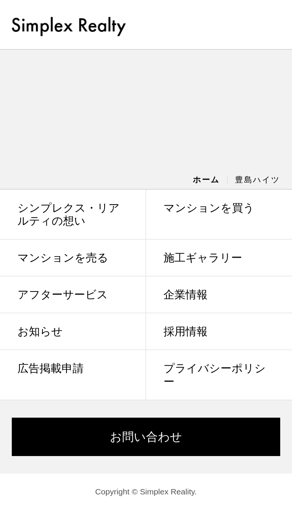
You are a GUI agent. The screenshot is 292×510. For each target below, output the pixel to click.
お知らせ (40, 331)
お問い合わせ (146, 436)
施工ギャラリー (202, 258)
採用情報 (185, 331)
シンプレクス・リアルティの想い (68, 214)
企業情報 (185, 294)
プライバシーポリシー (214, 375)
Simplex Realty (69, 23)
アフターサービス (62, 294)
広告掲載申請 (50, 368)
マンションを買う (208, 208)
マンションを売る (62, 258)
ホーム (206, 179)
